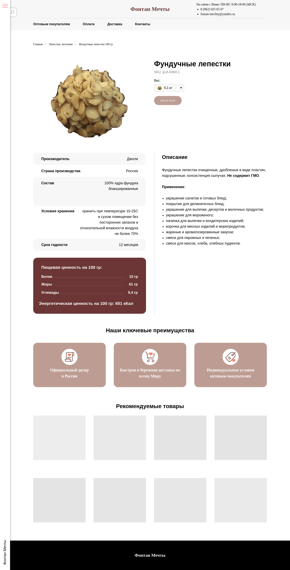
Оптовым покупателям (51, 24)
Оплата (88, 24)
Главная (38, 44)
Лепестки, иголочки (61, 44)
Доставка (114, 24)
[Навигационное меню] (5, 6)
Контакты (142, 24)
